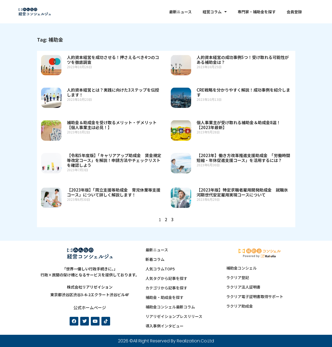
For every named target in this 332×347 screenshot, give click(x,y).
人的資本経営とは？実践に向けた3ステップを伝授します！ (113, 92)
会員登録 (294, 11)
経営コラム (215, 11)
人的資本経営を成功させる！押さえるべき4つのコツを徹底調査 (113, 59)
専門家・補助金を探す (257, 11)
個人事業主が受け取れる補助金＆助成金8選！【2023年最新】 (239, 125)
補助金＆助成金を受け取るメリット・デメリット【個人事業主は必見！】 (112, 125)
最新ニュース (180, 11)
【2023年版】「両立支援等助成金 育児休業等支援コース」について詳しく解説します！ (113, 192)
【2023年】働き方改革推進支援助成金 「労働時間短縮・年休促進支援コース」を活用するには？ (243, 157)
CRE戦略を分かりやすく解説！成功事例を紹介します (243, 92)
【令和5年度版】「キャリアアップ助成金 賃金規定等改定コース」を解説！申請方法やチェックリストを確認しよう (114, 160)
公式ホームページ (89, 307)
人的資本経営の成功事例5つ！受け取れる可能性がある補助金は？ (243, 59)
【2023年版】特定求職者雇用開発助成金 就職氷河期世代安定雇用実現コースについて (242, 192)
